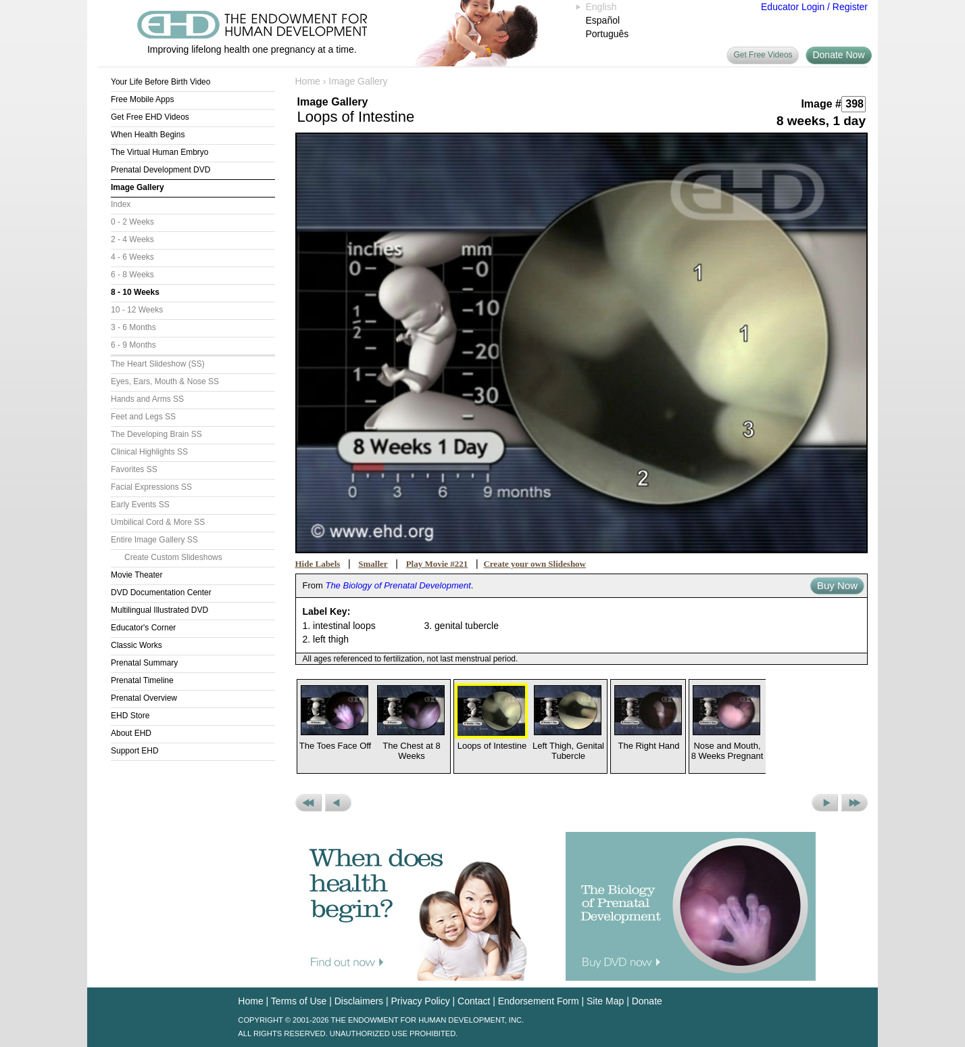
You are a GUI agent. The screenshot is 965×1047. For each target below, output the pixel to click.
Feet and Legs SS (143, 416)
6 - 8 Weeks (132, 274)
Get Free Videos (762, 55)
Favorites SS (134, 469)
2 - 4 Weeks (132, 239)
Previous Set (308, 803)
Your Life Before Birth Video (160, 82)
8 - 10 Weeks (135, 292)
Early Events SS (140, 504)
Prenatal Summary (144, 663)
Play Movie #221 (437, 564)
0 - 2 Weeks (132, 222)
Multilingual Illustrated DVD (159, 610)
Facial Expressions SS (151, 487)
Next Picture (825, 803)
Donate (647, 1001)
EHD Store (130, 715)
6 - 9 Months (133, 345)
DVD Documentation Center (161, 592)
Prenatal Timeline (142, 680)
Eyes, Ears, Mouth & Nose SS (165, 381)
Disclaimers (359, 1001)
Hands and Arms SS (147, 399)
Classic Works (136, 645)
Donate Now (838, 54)
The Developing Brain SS (156, 434)
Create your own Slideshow (534, 564)
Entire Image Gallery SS (154, 539)
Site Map (605, 1001)
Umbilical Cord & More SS (158, 522)
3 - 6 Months (133, 327)
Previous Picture (338, 803)
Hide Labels (318, 564)
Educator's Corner (143, 627)
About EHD (131, 733)
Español (603, 20)
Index (120, 204)
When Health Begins (147, 134)
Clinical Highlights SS (149, 452)
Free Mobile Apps (142, 99)
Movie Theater (136, 575)
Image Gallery (137, 187)
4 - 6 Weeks (132, 257)
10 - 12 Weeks (137, 310)
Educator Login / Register (814, 6)
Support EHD (135, 750)
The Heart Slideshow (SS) (158, 364)
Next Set (854, 803)
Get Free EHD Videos (150, 117)
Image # (821, 104)
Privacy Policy (420, 1001)
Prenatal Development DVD (160, 169)
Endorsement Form (538, 1001)
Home (307, 81)
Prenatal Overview (144, 698)
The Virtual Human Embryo (160, 152)
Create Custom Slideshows (173, 557)
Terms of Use (298, 1001)
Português (607, 33)
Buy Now (837, 585)
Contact (473, 1001)
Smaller (372, 564)
